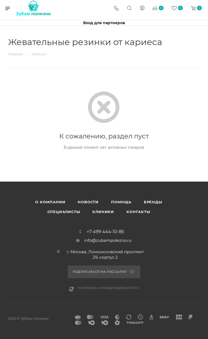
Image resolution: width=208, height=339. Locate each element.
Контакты (138, 212)
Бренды (153, 202)
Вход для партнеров (104, 22)
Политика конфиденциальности (108, 288)
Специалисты (63, 212)
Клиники (103, 212)
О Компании (50, 202)
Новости (88, 202)
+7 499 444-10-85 (105, 232)
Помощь (121, 202)
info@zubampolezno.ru (108, 240)
